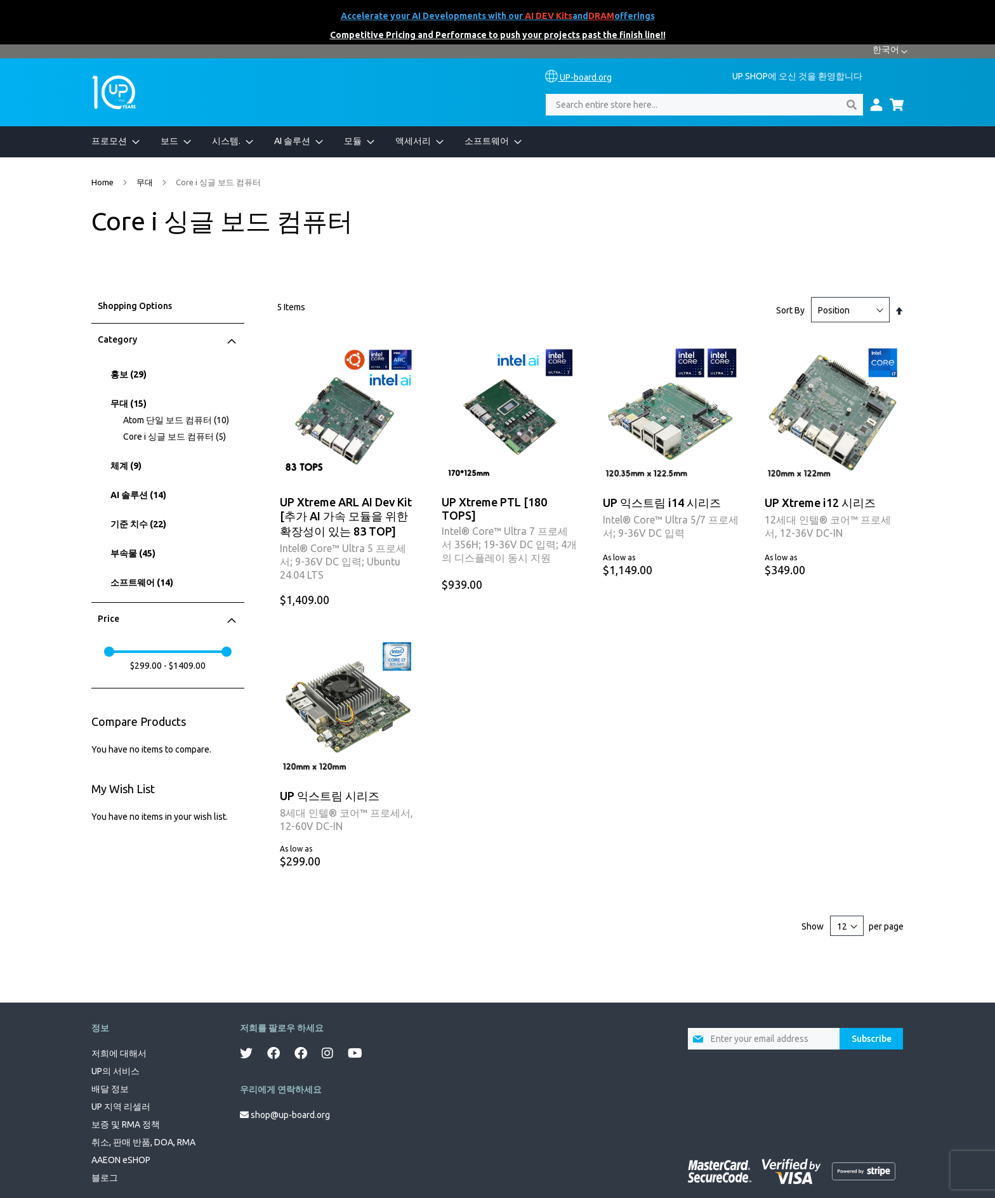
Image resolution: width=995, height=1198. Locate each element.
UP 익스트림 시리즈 (329, 795)
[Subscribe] (871, 1039)
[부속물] (169, 553)
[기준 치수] (169, 524)
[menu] (497, 141)
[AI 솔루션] (169, 495)
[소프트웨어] (169, 582)
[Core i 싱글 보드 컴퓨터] (182, 437)
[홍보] (169, 374)
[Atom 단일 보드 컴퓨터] (182, 420)
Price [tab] (108, 619)
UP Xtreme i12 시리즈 (820, 502)
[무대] (169, 404)
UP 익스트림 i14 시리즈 (662, 502)
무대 (145, 182)
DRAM (601, 16)
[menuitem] (109, 141)
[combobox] (704, 104)
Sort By (790, 310)
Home (103, 182)
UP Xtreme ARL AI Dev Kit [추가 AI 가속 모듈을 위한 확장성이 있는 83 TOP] (346, 516)
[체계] (169, 466)
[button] (890, 51)
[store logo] (113, 92)
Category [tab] (117, 339)
